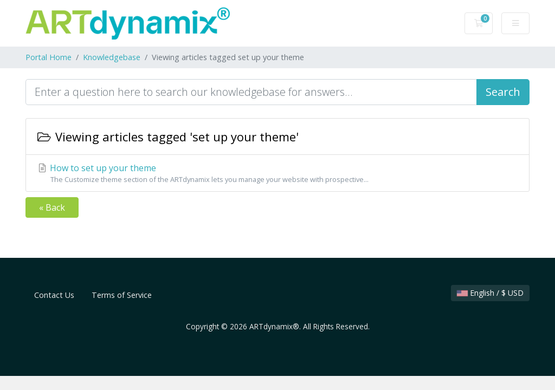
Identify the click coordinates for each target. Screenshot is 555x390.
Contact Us (54, 295)
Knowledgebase (111, 57)
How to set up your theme (277, 173)
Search (503, 91)
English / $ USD (490, 293)
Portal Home (48, 57)
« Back (52, 207)
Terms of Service (122, 295)
